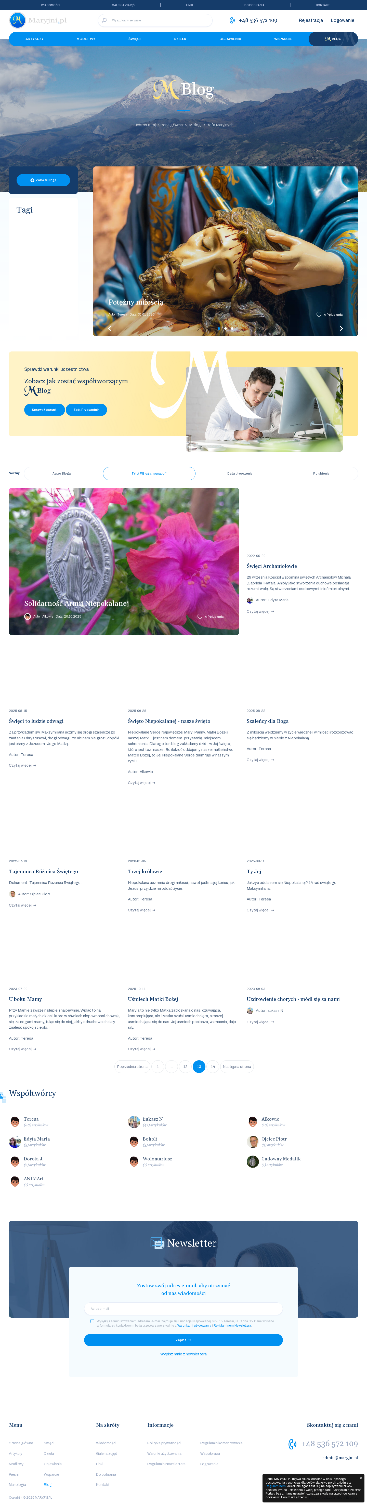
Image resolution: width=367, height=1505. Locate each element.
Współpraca (210, 1454)
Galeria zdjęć (123, 5)
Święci (134, 39)
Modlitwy (86, 39)
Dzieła (180, 39)
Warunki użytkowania (164, 1454)
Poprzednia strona (132, 1067)
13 (199, 1067)
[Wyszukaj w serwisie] (155, 20)
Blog (333, 39)
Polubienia (333, 315)
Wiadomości (50, 5)
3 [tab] (232, 328)
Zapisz (181, 1340)
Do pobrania (254, 5)
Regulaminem (276, 1486)
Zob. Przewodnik (86, 410)
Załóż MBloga (46, 180)
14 (213, 1067)
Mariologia (17, 1485)
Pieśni (14, 1474)
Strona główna (21, 1443)
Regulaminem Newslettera (232, 1325)
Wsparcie (283, 39)
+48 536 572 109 (329, 1444)
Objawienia (230, 39)
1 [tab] (219, 328)
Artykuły (34, 39)
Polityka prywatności (164, 1443)
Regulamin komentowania (221, 1443)
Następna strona (237, 1067)
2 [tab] (225, 328)
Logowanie (342, 20)
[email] (183, 1308)
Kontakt (323, 5)
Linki (189, 5)
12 (185, 1067)
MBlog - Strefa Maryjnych (211, 125)
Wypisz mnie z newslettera (183, 1354)
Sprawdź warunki (44, 410)
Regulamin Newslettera (166, 1464)
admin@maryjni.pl (340, 1457)
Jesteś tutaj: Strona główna (159, 125)
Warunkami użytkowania (194, 1325)
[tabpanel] (225, 251)
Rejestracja (311, 20)
